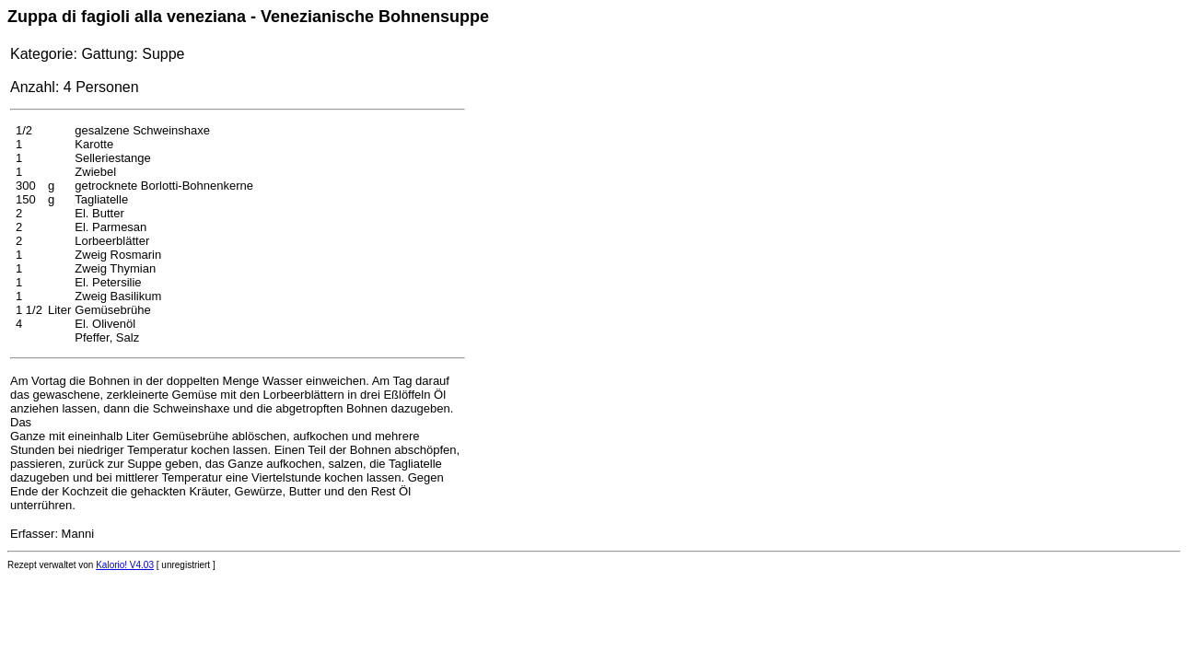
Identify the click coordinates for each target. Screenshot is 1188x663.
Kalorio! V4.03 (125, 565)
